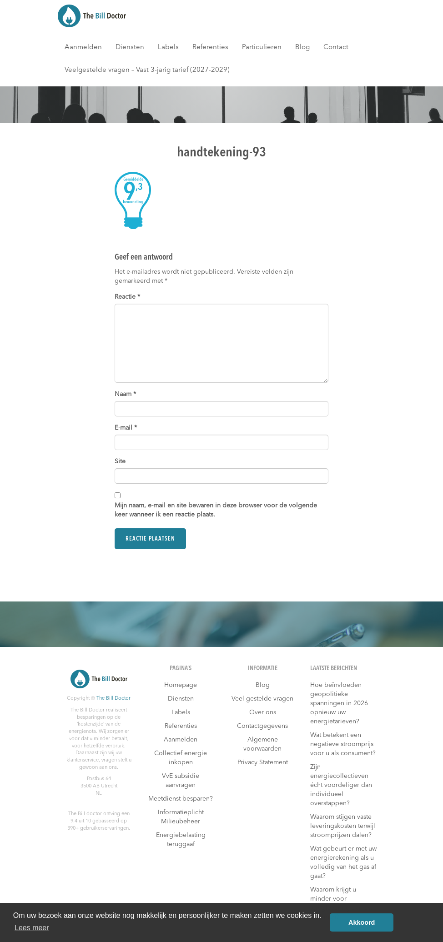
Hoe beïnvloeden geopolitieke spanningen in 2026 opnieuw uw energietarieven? (339, 703)
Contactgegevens (262, 726)
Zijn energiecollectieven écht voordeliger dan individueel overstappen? (341, 785)
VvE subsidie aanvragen (180, 780)
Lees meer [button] (32, 928)
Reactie (127, 297)
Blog (302, 47)
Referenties (210, 47)
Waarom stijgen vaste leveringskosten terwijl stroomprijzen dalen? (342, 826)
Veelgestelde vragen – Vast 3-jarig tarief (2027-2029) (147, 70)
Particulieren (262, 47)
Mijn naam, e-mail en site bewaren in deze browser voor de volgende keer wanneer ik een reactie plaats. (216, 510)
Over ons (262, 712)
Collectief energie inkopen (180, 758)
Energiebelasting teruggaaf (181, 839)
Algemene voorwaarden (262, 744)
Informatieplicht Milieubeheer (181, 817)
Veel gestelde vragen (262, 699)
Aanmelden (83, 47)
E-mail (126, 428)
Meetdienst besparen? (180, 799)
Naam (125, 394)
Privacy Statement (262, 762)
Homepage (180, 685)
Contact (335, 47)
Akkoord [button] (361, 922)
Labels (168, 47)
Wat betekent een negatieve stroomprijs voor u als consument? (343, 744)
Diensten (130, 47)
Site (120, 461)
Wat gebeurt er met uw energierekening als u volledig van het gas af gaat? (343, 862)
